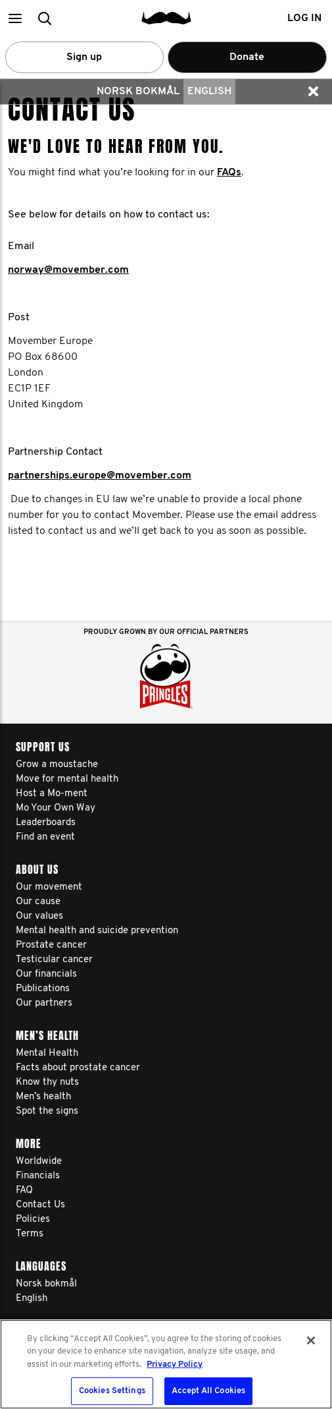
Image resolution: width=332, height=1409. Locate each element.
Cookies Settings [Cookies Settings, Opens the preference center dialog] (112, 1391)
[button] (15, 18)
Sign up (84, 57)
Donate (246, 57)
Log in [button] (304, 18)
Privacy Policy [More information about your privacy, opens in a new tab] (174, 1364)
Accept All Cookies (208, 1391)
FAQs (229, 172)
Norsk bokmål (138, 91)
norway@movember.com (68, 270)
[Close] (310, 1340)
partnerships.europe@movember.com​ (99, 476)
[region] (166, 1364)
